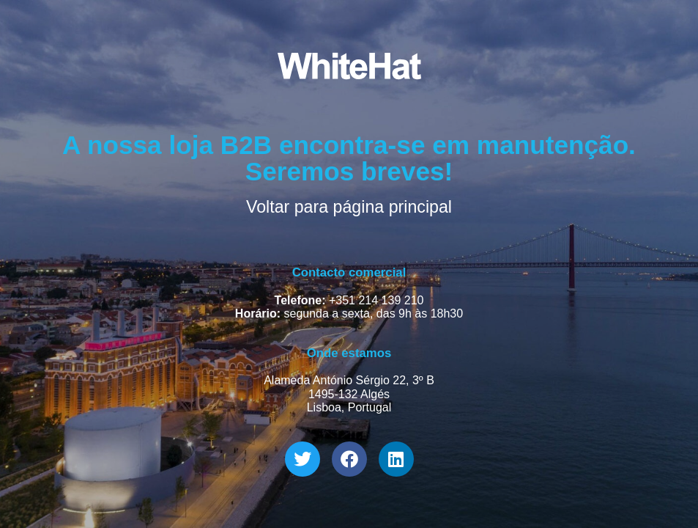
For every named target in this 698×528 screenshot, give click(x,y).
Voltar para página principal (349, 206)
